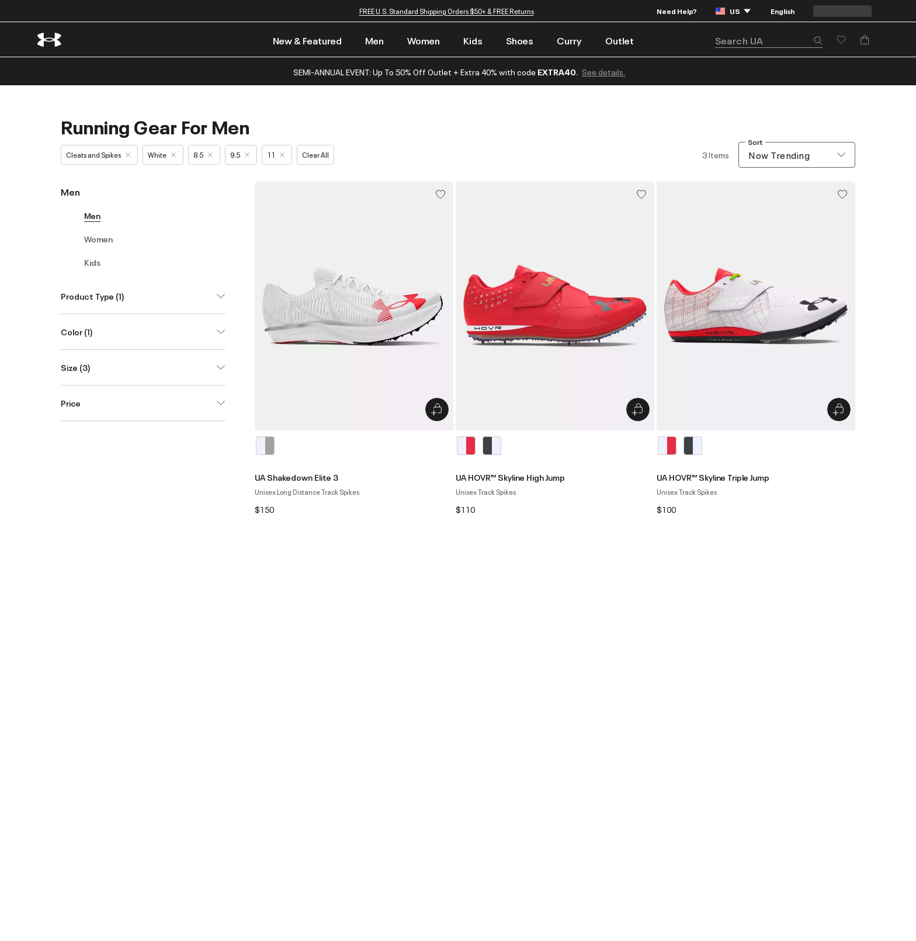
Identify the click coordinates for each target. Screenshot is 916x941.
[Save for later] (841, 39)
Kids (473, 40)
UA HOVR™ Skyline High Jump (510, 477)
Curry (569, 40)
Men (374, 40)
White (162, 154)
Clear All (315, 154)
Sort (755, 142)
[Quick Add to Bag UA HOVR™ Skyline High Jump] (638, 409)
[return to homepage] (49, 40)
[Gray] (491, 445)
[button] (818, 41)
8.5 (203, 154)
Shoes (519, 40)
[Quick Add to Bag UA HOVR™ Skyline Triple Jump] (839, 409)
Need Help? (677, 11)
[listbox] (354, 445)
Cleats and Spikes (98, 154)
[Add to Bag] (864, 39)
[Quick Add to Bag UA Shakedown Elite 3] (437, 409)
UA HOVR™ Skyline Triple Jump (713, 477)
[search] (769, 40)
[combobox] (796, 155)
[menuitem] (307, 39)
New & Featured (307, 40)
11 (275, 154)
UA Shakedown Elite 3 (296, 477)
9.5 (239, 154)
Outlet (619, 40)
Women (423, 40)
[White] (265, 445)
